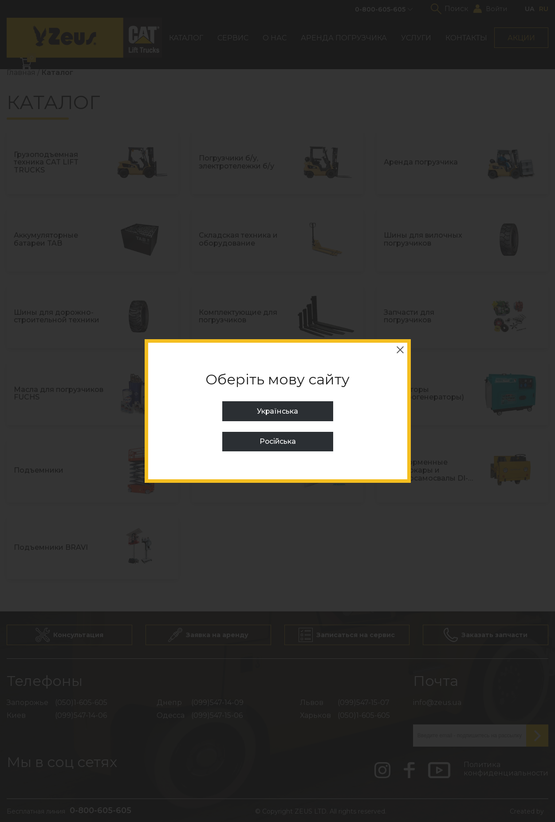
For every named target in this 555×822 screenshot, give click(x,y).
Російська (277, 441)
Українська (278, 411)
